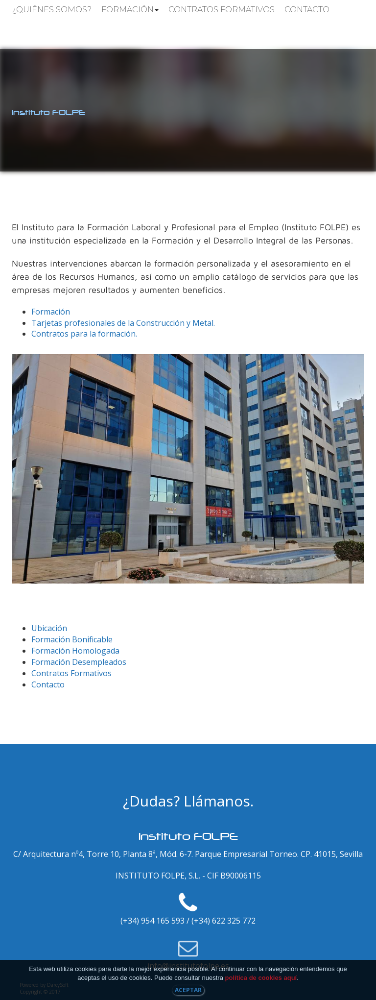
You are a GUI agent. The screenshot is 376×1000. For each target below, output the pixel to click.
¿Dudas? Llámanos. (188, 801)
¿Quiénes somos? (52, 9)
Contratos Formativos (221, 9)
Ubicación (49, 628)
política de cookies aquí (261, 977)
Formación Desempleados (78, 662)
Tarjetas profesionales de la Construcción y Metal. (123, 322)
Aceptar (188, 990)
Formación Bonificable (72, 639)
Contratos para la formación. (84, 333)
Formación (130, 9)
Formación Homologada (75, 650)
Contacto (306, 9)
